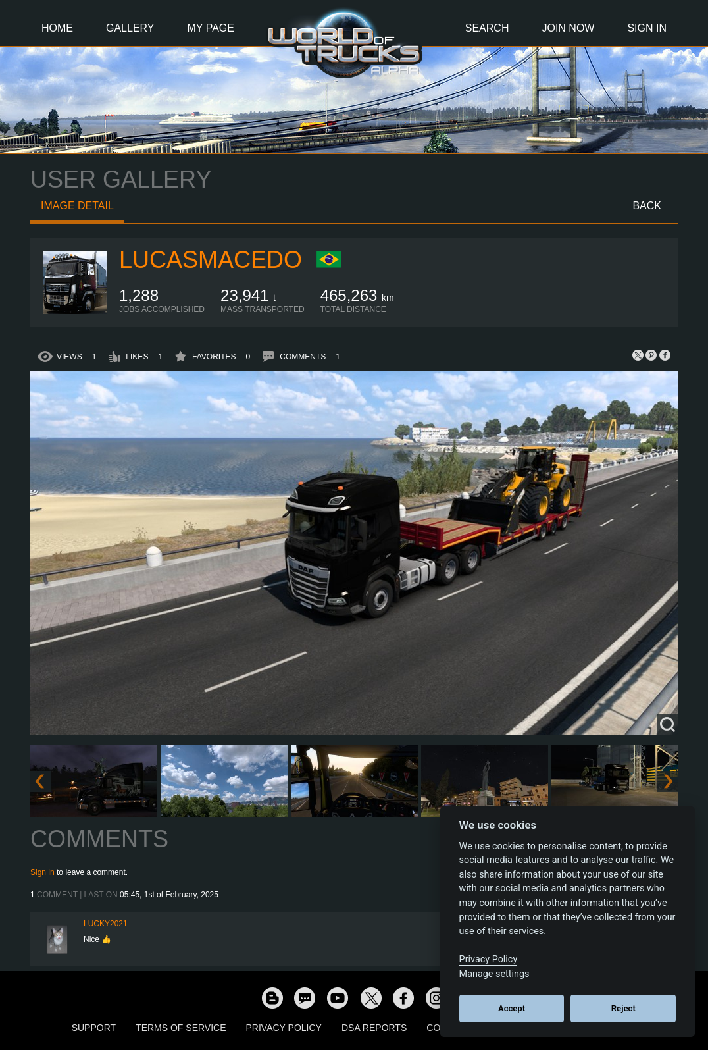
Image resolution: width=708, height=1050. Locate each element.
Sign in (42, 872)
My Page (211, 28)
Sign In (647, 28)
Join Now (568, 28)
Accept (511, 1008)
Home (57, 28)
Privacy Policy (284, 1027)
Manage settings (494, 974)
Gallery (130, 28)
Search (487, 28)
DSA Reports (374, 1027)
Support (94, 1027)
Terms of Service (181, 1027)
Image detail (77, 205)
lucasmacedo (210, 259)
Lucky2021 (106, 923)
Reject (623, 1008)
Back (646, 205)
